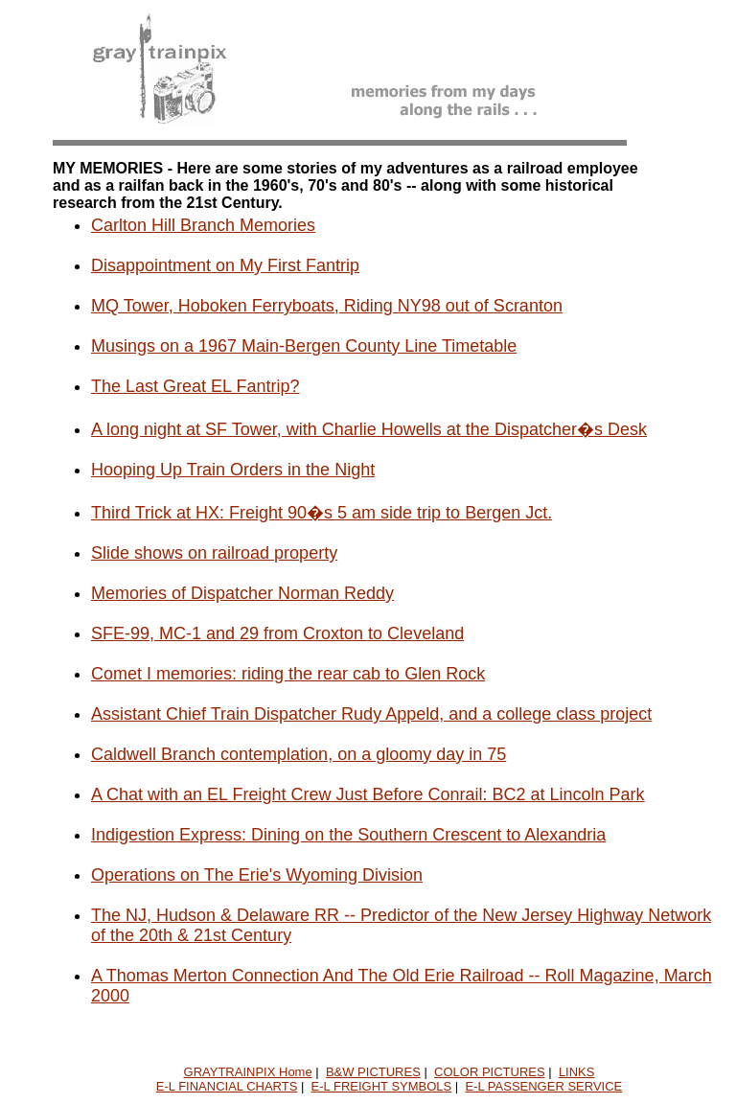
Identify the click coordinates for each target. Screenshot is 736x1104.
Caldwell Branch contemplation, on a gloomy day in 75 (298, 754)
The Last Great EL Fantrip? (195, 386)
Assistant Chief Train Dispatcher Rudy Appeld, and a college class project (371, 714)
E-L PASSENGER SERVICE (543, 1086)
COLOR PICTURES (489, 1072)
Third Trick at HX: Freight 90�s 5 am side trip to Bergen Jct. (321, 512)
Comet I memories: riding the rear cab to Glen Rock (288, 673)
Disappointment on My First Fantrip (225, 265)
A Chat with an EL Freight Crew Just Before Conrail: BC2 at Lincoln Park (368, 794)
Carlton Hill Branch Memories (203, 225)
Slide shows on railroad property (214, 553)
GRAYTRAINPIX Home (248, 1072)
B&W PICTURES (373, 1072)
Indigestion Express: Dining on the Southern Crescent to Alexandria (348, 834)
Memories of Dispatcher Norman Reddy (242, 593)
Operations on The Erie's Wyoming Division (257, 875)
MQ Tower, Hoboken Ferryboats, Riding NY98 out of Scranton (327, 305)
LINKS (577, 1072)
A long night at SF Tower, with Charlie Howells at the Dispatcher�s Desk (369, 429)
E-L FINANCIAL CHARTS (227, 1086)
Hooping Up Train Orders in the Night (233, 469)
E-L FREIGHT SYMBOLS (381, 1086)
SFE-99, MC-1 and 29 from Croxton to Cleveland (277, 633)
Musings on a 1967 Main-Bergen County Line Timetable (304, 346)
